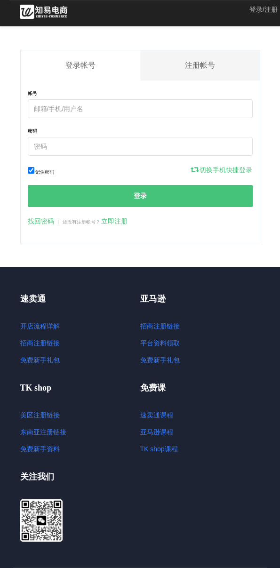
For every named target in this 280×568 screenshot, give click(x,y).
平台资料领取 (160, 343)
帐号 (32, 93)
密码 (32, 131)
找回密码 (41, 221)
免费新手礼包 (40, 360)
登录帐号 (80, 65)
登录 (140, 196)
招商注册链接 (40, 343)
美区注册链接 (40, 415)
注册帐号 (200, 65)
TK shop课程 (159, 449)
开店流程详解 (40, 326)
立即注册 (114, 221)
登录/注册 (263, 9)
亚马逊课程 (156, 432)
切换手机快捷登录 (222, 170)
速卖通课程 (156, 415)
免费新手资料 (40, 449)
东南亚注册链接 (43, 432)
